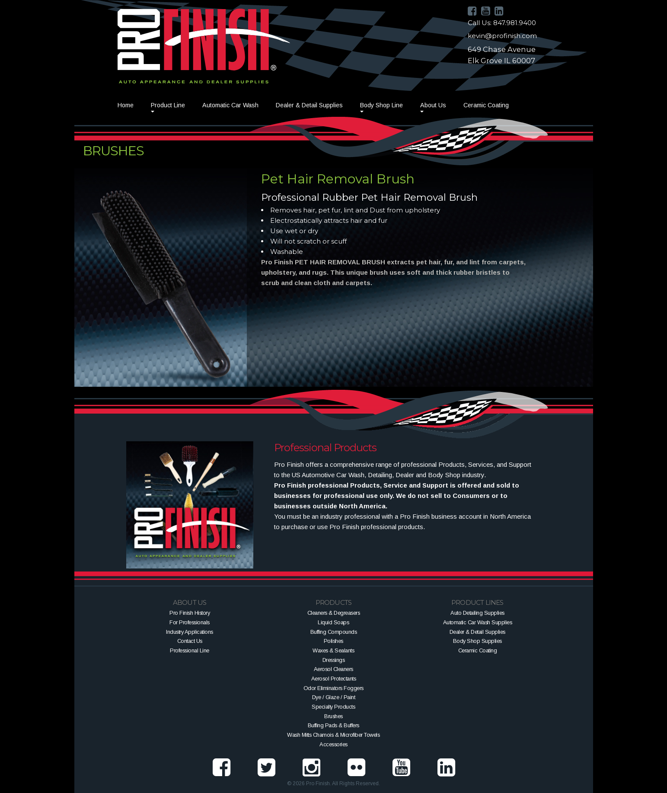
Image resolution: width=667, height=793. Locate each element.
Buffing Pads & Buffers (333, 725)
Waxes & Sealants (333, 650)
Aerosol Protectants (333, 678)
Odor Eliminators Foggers (333, 688)
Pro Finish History (189, 613)
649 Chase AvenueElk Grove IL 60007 (502, 55)
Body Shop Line (381, 105)
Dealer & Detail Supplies (309, 105)
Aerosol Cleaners (333, 669)
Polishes (333, 641)
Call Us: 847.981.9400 (502, 23)
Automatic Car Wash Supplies (477, 622)
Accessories (333, 744)
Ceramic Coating (486, 105)
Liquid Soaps (333, 622)
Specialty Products (333, 706)
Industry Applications (189, 632)
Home (126, 105)
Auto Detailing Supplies (477, 613)
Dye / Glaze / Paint (333, 697)
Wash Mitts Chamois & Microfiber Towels (333, 735)
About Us (433, 105)
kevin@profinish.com (502, 36)
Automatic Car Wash (230, 105)
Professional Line (189, 650)
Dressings (333, 660)
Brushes (333, 716)
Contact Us (189, 641)
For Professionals (189, 622)
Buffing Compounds (333, 632)
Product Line (168, 105)
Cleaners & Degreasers (333, 613)
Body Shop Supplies (477, 641)
